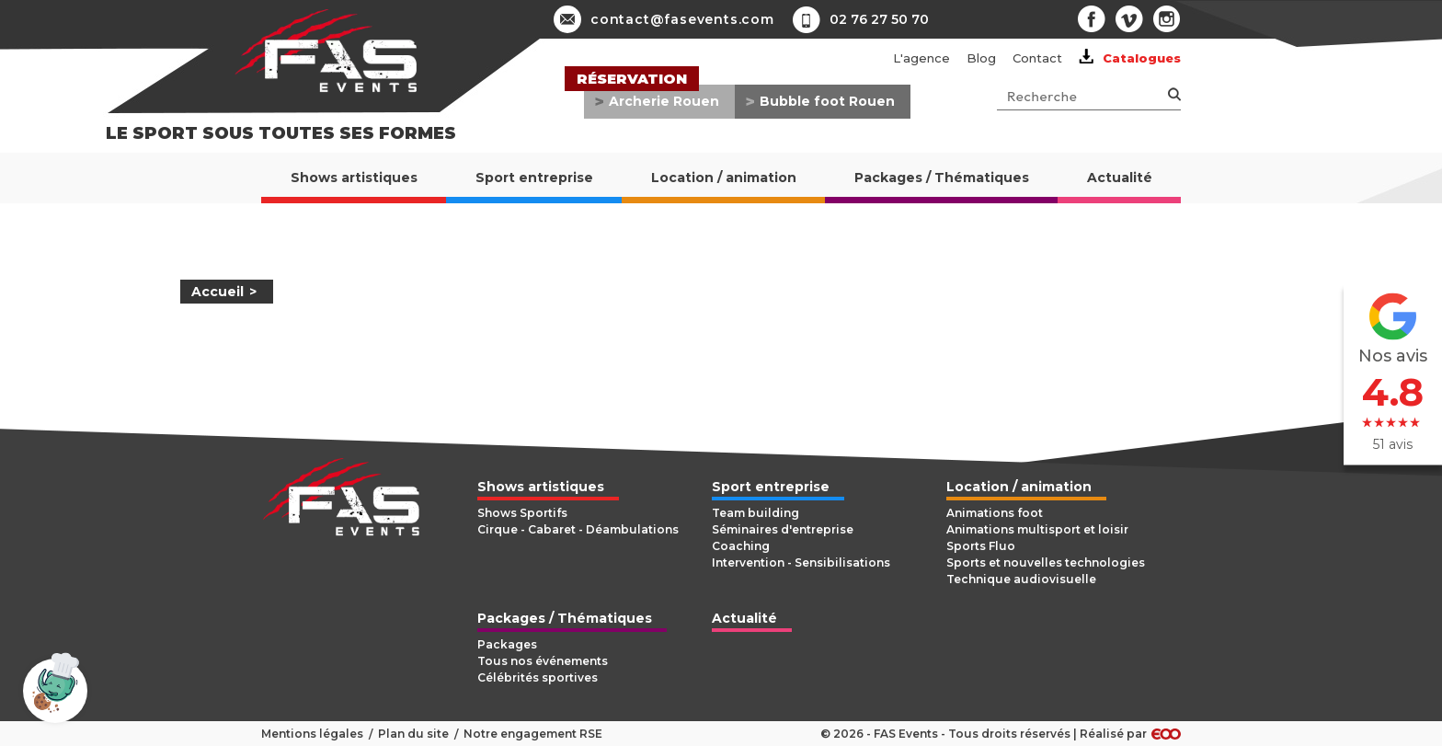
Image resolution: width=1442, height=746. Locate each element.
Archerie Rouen (664, 101)
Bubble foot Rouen (827, 101)
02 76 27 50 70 (879, 19)
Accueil (217, 291)
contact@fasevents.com (664, 19)
